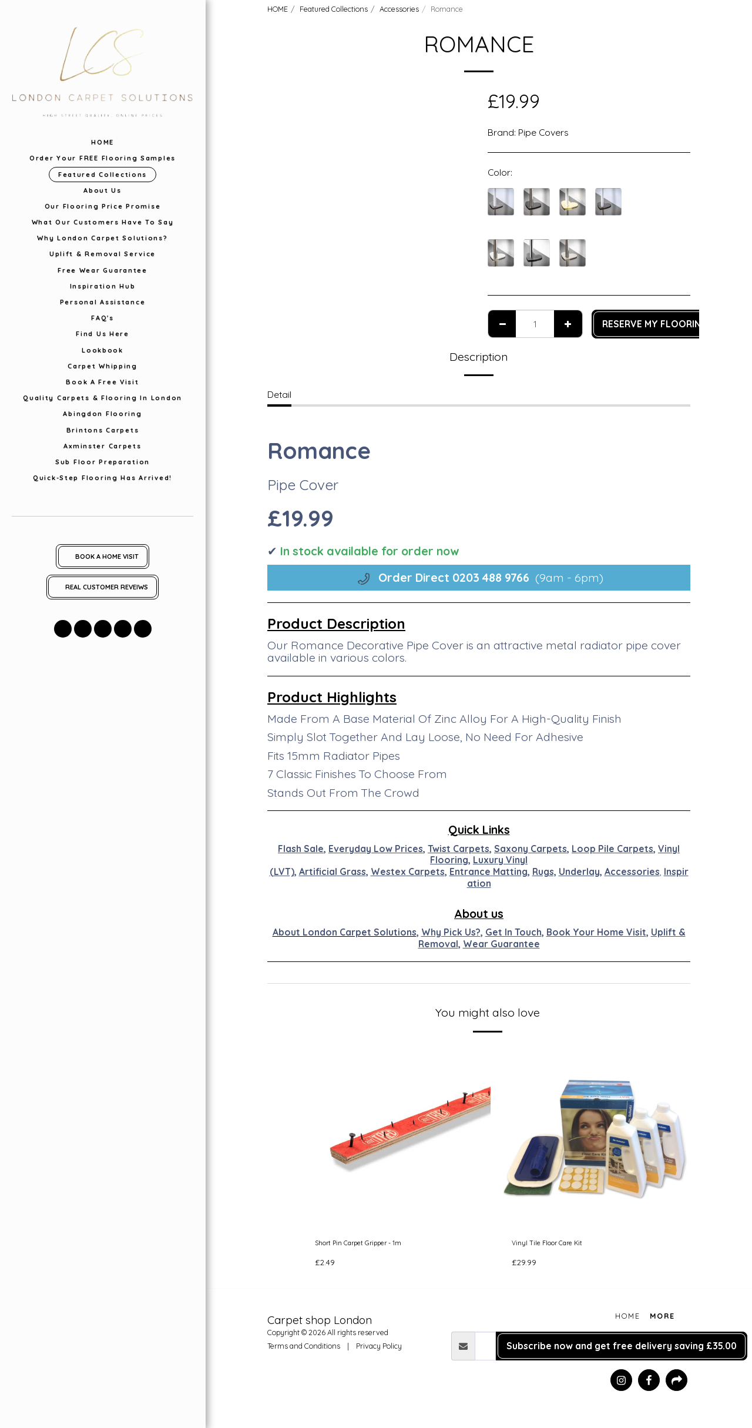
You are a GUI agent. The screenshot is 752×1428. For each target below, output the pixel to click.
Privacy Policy (379, 1350)
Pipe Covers (543, 132)
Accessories (399, 9)
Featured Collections (334, 9)
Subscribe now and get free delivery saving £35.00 (621, 1350)
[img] (398, 1136)
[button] (63, 629)
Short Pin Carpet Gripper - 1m (377, 1245)
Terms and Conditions (303, 1350)
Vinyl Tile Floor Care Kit (560, 1245)
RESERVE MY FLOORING (655, 324)
